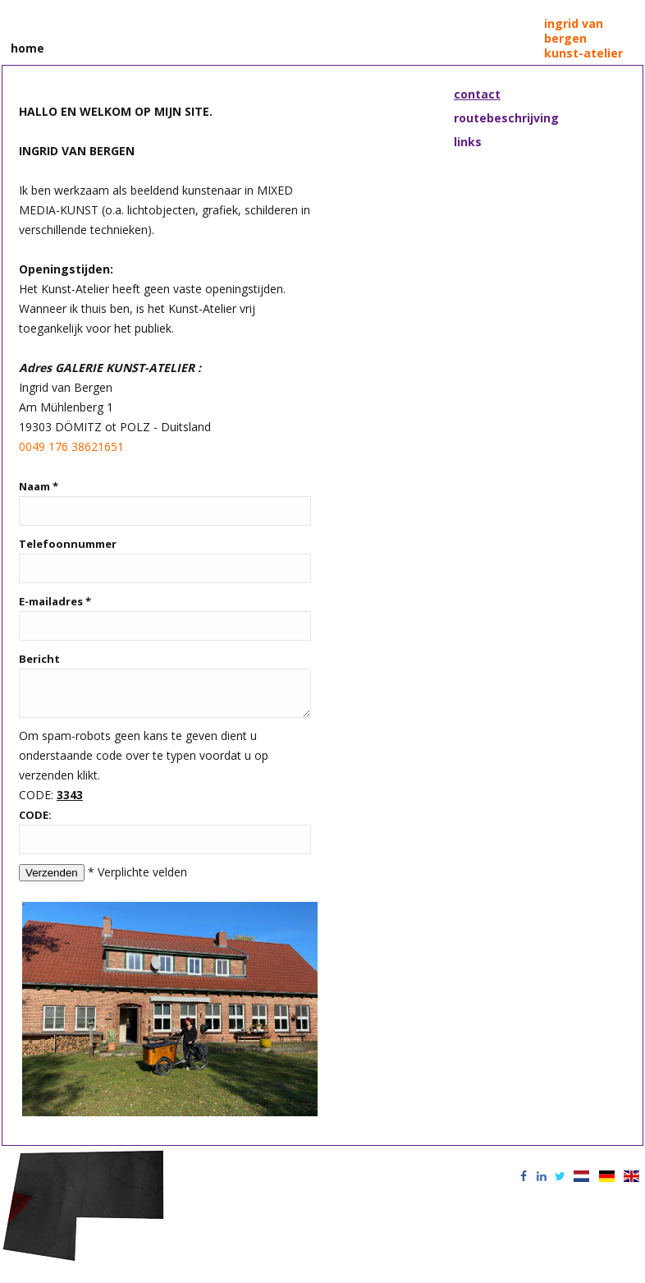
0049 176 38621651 (71, 443)
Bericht (39, 655)
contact (477, 91)
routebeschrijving (506, 114)
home (27, 45)
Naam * (38, 483)
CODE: (35, 818)
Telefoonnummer (68, 540)
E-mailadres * (55, 598)
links (468, 138)
